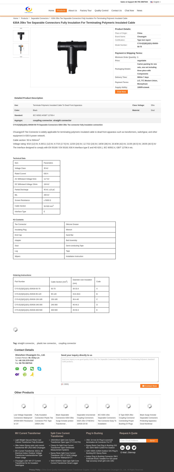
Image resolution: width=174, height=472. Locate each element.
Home (51, 10)
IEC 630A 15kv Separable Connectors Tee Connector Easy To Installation (107, 419)
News (139, 10)
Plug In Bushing (94, 433)
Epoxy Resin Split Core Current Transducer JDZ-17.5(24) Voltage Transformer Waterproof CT (64, 455)
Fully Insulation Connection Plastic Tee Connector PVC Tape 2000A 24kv (44, 419)
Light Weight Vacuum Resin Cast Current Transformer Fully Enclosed (29, 441)
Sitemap (131, 452)
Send (152, 441)
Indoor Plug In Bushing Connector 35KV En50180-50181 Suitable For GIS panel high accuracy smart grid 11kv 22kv (102, 458)
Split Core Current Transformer (60, 434)
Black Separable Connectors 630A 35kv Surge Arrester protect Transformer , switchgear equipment (65, 421)
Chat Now (129, 10)
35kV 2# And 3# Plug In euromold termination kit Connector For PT (99, 441)
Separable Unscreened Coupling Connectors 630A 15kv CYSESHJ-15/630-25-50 (86, 419)
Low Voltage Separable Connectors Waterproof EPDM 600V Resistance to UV (23, 419)
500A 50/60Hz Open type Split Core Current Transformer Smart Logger (65, 462)
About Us (73, 10)
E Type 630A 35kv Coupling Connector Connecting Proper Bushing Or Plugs (127, 419)
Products (61, 10)
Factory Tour (86, 10)
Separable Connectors (40, 18)
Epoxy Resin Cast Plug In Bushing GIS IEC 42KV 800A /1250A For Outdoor (101, 446)
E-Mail (124, 452)
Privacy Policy (34, 470)
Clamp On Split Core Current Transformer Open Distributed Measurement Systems (62, 447)
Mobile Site (125, 456)
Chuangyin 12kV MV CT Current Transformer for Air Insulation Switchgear (28, 463)
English (157, 2)
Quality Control (101, 10)
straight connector (26, 343)
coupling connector (67, 343)
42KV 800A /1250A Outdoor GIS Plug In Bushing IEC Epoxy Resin (102, 452)
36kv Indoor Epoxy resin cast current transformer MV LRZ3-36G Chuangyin (30, 446)
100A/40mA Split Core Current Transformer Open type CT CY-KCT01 (66, 441)
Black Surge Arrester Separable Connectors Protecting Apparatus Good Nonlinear (149, 419)
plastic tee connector (46, 343)
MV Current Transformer (28, 433)
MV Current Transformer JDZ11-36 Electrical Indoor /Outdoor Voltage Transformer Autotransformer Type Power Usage (29, 454)
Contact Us (116, 10)
